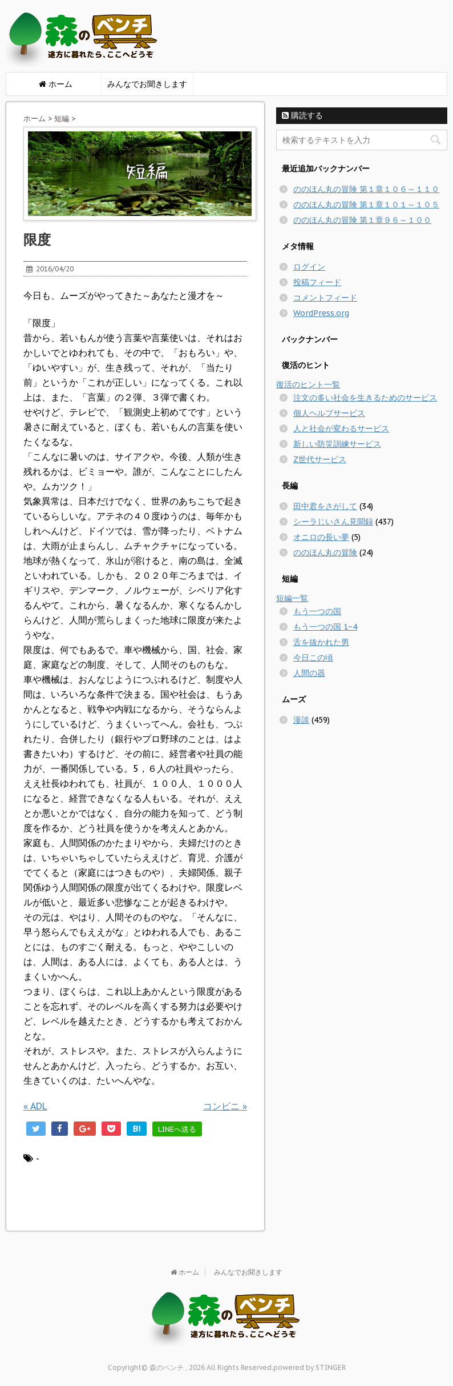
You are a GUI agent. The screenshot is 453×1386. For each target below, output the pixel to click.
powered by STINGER (309, 1367)
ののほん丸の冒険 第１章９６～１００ (362, 220)
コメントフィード (325, 298)
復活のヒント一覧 (308, 384)
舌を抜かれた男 (321, 642)
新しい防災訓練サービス (337, 444)
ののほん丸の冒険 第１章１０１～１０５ (366, 204)
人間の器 (309, 673)
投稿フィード (317, 282)
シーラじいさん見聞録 (333, 521)
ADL (35, 1106)
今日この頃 (313, 657)
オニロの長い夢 (321, 537)
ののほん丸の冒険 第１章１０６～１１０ (366, 189)
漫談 (301, 720)
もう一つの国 (317, 611)
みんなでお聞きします (147, 84)
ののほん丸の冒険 (325, 552)
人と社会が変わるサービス (341, 428)
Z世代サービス (319, 459)
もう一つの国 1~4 (325, 627)
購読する (302, 115)
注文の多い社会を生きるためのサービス (365, 397)
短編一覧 (292, 598)
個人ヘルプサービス (329, 413)
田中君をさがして (325, 506)
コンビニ (225, 1106)
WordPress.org (321, 313)
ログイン (309, 267)
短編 (61, 118)
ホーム (34, 118)
